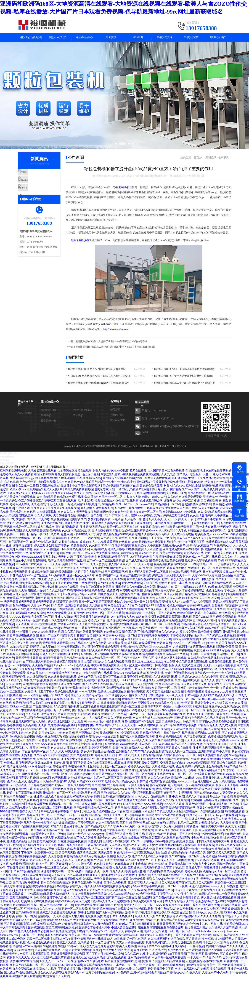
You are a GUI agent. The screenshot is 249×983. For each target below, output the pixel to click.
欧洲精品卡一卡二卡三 (128, 857)
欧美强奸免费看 (157, 703)
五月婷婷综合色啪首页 (37, 688)
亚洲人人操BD (64, 621)
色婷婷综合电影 (232, 969)
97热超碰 (125, 546)
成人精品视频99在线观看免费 (121, 539)
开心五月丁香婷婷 (221, 801)
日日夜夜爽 (148, 928)
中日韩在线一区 (171, 737)
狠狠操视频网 (21, 610)
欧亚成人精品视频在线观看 (143, 583)
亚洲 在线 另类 (142, 838)
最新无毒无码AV (126, 707)
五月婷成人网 (209, 494)
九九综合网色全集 (209, 774)
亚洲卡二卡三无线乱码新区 (165, 816)
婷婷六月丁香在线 (197, 801)
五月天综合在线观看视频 (19, 501)
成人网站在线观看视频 (141, 647)
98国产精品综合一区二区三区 (182, 760)
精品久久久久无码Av (59, 497)
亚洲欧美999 (146, 707)
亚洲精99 (73, 658)
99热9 (203, 643)
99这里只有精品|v (60, 962)
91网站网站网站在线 (141, 853)
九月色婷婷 (137, 924)
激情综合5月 (86, 505)
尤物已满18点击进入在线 (210, 906)
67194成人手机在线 (128, 928)
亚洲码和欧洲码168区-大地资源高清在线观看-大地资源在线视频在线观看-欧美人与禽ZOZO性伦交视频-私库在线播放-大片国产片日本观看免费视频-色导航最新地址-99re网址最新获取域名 (117, 475)
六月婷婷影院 (48, 883)
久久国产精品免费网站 (98, 969)
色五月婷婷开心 (178, 789)
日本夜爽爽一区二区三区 (145, 516)
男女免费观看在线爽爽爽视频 (128, 658)
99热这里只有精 (110, 479)
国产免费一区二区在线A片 (117, 823)
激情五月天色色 (66, 947)
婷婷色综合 (98, 595)
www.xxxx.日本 (162, 651)
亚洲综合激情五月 (151, 490)
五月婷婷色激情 (40, 752)
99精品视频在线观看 (214, 973)
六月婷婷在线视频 (99, 872)
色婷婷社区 (215, 741)
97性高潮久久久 (149, 681)
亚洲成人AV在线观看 (116, 846)
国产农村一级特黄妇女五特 (113, 917)
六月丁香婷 (212, 557)
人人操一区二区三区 (184, 756)
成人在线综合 (45, 531)
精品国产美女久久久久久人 (161, 636)
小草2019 (102, 703)
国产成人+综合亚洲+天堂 (192, 479)
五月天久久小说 (144, 921)
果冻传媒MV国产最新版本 (87, 965)
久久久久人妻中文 (234, 688)
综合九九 (17, 685)
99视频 (91, 583)
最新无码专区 (128, 557)
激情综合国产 (185, 617)
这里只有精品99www (144, 535)
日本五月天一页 (212, 947)
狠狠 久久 (175, 670)
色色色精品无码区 (44, 722)
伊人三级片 (208, 902)
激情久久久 (208, 685)
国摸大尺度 (85, 666)
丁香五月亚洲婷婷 (11, 827)
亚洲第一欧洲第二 (105, 804)
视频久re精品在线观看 (170, 965)
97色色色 (178, 872)
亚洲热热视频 (108, 752)
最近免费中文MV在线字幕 (211, 707)
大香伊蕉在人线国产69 (89, 576)
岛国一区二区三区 (127, 509)
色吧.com (9, 670)
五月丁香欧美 (119, 816)
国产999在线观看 (216, 879)
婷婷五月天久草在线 (58, 715)
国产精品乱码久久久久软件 (102, 831)
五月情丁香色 (24, 554)
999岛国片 (218, 842)
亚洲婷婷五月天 (227, 651)
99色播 (127, 722)
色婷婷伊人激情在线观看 (22, 658)
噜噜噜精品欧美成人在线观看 (177, 849)
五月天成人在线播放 (179, 752)
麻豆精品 (108, 482)
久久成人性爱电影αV (169, 921)
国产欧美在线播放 (108, 587)
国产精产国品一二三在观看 (123, 902)
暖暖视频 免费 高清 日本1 (101, 921)
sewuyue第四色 (31, 700)
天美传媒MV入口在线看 (188, 632)
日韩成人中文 (164, 591)
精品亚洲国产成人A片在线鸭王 (19, 692)
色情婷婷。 (44, 921)
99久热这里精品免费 (215, 760)
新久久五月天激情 (234, 834)
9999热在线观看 (69, 591)
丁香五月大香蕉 (114, 617)
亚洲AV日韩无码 (77, 951)
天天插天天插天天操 (28, 662)
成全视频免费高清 (227, 902)
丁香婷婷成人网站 (181, 640)
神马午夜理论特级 (73, 943)
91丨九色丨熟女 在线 (209, 928)
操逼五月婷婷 (113, 909)
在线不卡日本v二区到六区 (137, 662)
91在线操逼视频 (47, 516)
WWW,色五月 (75, 823)
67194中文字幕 (22, 666)
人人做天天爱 (39, 962)
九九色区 (114, 703)
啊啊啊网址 (24, 670)
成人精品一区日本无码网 (154, 748)
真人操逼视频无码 (210, 834)
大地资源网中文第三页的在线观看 (194, 651)
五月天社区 (80, 962)
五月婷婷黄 (58, 602)
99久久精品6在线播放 (125, 842)
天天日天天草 (52, 569)
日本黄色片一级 (194, 831)
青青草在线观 (205, 849)
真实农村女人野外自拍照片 (97, 928)
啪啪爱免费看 (46, 486)
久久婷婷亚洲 (228, 557)
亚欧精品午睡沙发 (139, 962)
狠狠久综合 (41, 793)
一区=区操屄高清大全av (74, 554)
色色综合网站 (214, 595)
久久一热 (238, 804)
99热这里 (35, 647)
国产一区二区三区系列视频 (162, 628)
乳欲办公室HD (138, 542)
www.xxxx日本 (239, 745)
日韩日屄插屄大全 (233, 636)
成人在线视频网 (146, 621)
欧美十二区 (214, 969)
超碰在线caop (70, 546)
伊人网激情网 (210, 909)
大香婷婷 (147, 834)
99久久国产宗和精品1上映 (51, 954)
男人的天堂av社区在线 (138, 670)
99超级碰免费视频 (54, 951)
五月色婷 (125, 827)
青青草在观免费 (82, 887)
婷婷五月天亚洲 (105, 760)
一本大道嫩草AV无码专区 (215, 531)
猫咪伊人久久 (137, 700)
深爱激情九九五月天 (208, 737)
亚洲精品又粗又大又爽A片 (46, 494)
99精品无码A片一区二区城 (39, 733)
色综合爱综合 (158, 789)
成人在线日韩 (8, 763)
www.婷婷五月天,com (54, 748)
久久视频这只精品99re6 (212, 516)
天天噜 (22, 595)
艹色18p (75, 816)
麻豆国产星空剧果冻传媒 (135, 580)
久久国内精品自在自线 (76, 535)
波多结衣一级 (12, 591)
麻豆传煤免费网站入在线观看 (181, 554)
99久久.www (115, 898)
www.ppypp (98, 838)
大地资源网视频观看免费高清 (109, 692)
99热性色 (233, 891)
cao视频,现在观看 (147, 730)
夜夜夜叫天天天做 (18, 962)
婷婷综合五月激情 (163, 838)
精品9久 (218, 939)
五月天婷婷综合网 (133, 819)
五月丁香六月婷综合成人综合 (104, 958)
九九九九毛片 (73, 527)
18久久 (59, 700)
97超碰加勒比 (70, 928)
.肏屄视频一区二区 (45, 857)
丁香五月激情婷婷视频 (95, 816)
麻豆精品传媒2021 (50, 804)
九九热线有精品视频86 (62, 730)
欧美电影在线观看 (131, 595)
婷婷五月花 (60, 771)
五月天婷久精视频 (224, 786)
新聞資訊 (111, 38)
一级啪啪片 (148, 846)
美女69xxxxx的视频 (46, 554)
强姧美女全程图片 (19, 958)
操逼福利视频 (169, 681)
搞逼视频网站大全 (201, 613)
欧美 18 (217, 505)
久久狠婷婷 (182, 804)
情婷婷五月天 (197, 857)
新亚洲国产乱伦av (172, 924)
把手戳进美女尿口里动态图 (86, 748)
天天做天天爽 (102, 883)
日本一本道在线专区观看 (28, 715)
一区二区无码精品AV (129, 494)
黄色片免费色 (188, 636)
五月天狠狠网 (203, 786)
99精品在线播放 (198, 535)
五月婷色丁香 (24, 793)
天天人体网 (220, 606)
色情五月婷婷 (8, 542)
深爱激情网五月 (157, 763)
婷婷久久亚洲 (65, 737)
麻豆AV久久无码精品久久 (225, 711)
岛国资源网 (99, 789)
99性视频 (119, 943)
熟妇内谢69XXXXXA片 (57, 924)
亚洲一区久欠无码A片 (80, 580)
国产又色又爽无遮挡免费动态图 (29, 936)
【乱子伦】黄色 (85, 703)
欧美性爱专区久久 (119, 610)
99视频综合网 (26, 763)
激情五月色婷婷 (191, 947)
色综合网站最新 (143, 913)
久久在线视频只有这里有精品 (166, 943)
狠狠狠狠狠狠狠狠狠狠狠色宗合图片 (161, 932)
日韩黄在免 (143, 879)
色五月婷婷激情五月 (31, 505)
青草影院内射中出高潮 (140, 617)
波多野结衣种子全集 (224, 497)
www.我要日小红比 (208, 782)
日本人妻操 (207, 583)
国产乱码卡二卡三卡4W (157, 632)
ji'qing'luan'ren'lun (63, 670)
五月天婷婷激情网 (227, 913)
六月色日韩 (11, 486)
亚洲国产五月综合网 (118, 838)
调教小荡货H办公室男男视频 (92, 778)
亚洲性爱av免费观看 (146, 767)
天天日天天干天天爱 (158, 643)
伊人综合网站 (12, 891)
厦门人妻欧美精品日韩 (59, 703)
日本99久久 (199, 917)
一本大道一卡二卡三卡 (127, 969)
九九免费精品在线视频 (27, 973)
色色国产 (197, 722)
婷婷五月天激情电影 (17, 909)
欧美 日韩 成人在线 (47, 632)
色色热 (26, 891)
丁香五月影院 (142, 527)
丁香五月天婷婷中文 (77, 789)
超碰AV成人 (85, 782)
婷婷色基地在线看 (226, 486)
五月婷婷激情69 (75, 509)
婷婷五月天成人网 (163, 580)
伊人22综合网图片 (59, 726)
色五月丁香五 (90, 479)
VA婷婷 (97, 887)
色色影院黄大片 (104, 868)
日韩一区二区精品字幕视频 (96, 606)
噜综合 (123, 542)
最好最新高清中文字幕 (183, 868)
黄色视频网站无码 (231, 681)
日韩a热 (81, 583)
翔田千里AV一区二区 (75, 569)
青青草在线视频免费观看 (22, 640)
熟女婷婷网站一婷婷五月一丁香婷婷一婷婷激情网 (66, 673)
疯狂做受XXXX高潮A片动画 (212, 655)
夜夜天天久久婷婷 (227, 789)
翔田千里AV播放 (104, 801)
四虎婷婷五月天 (184, 707)
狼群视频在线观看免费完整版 (86, 711)
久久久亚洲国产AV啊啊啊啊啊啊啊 (68, 595)
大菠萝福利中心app (22, 482)
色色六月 (66, 539)
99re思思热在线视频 (22, 741)
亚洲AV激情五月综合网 (89, 909)
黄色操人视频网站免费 (163, 625)
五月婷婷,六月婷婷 (193, 879)
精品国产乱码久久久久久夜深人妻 (179, 977)
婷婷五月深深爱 (66, 666)
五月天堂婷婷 (194, 943)
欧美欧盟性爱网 (192, 670)
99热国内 (83, 730)
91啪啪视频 (186, 655)
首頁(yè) (200, 160)
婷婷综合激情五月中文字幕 (109, 718)
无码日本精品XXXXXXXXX (86, 786)
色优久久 (79, 497)
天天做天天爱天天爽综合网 (68, 958)
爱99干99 (66, 778)
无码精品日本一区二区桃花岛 (96, 947)
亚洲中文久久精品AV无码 (163, 688)
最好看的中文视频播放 (178, 797)
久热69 (72, 782)
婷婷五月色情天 (93, 636)
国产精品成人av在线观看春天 (18, 643)
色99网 (240, 640)
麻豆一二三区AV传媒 (52, 640)
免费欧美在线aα (49, 490)
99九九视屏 (49, 973)
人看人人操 (119, 872)
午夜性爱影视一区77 (51, 643)
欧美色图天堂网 (135, 876)
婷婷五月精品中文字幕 (181, 610)
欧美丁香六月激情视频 (63, 587)
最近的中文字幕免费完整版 (30, 565)
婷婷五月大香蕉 (20, 509)
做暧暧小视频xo (78, 771)
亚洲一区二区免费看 (74, 913)
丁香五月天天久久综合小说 (96, 632)
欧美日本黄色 (191, 902)
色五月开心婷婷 (187, 774)
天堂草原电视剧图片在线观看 (164, 696)
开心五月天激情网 (171, 831)
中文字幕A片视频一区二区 (119, 640)
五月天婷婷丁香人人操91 (31, 726)
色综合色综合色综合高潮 (168, 565)
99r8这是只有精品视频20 (209, 778)
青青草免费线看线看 (230, 625)
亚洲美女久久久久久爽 (229, 951)
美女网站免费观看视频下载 (17, 838)
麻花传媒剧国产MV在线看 (138, 726)
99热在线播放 (134, 554)
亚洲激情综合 (123, 954)
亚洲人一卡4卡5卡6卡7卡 (126, 685)
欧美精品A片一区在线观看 (102, 741)
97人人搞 (140, 688)
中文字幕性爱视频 (43, 891)
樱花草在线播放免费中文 (153, 640)
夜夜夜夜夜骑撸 (144, 793)
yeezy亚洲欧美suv (143, 546)
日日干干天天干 (52, 662)
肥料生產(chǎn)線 (82, 413)
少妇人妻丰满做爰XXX (35, 879)
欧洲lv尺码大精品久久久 (120, 786)
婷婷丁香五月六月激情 (66, 688)
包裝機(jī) (46, 418)
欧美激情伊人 (79, 550)
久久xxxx (179, 490)
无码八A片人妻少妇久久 (192, 542)
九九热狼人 (88, 512)
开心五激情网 (18, 617)
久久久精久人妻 (205, 913)
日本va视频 (192, 700)
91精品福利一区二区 (167, 509)
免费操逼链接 (78, 872)
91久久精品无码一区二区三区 (86, 902)
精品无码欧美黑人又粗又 (28, 707)
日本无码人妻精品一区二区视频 (149, 576)
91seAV (116, 883)
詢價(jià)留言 (191, 38)
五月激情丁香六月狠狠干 (130, 512)
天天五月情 (145, 569)
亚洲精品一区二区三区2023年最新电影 (42, 542)
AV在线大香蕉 (117, 647)
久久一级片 (101, 876)
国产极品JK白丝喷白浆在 (88, 715)
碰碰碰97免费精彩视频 (216, 490)
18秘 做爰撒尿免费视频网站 (75, 883)
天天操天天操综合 (137, 789)
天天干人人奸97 (210, 883)
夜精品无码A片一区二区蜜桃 (221, 876)
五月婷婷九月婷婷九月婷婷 (108, 554)
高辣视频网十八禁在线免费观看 (203, 816)
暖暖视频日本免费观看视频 (221, 872)
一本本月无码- (88, 696)
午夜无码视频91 (150, 531)
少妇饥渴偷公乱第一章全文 (131, 606)
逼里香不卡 (33, 745)
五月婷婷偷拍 (208, 861)
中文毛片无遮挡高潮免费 (192, 666)
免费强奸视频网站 (154, 572)
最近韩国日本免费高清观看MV (47, 786)
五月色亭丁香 (132, 524)
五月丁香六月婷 (57, 902)
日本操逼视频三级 (68, 613)
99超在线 (88, 677)
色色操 (223, 501)
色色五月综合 (50, 745)
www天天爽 (11, 632)
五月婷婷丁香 (151, 969)
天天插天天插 (21, 576)
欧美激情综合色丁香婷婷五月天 (20, 748)
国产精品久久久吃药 (22, 516)
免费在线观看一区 (199, 497)
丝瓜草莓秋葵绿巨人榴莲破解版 (55, 482)
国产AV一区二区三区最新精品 (105, 565)
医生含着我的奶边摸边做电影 (227, 542)
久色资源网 (82, 864)
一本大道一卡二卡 (138, 718)
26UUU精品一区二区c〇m (184, 703)
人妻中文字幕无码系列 (199, 924)
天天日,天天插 (212, 670)
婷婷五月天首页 (26, 921)
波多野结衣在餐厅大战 (24, 965)
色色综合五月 (28, 486)
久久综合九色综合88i (229, 849)
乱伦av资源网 (106, 861)
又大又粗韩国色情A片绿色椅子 (193, 793)
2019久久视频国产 (201, 550)
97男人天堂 (46, 658)
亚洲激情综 (31, 913)
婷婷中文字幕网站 (206, 617)
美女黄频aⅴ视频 (44, 853)
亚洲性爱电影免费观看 (42, 846)
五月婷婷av (135, 872)
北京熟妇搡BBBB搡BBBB (116, 497)
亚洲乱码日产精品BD (170, 673)
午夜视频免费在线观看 (167, 561)
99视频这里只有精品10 (100, 509)
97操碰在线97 (121, 535)
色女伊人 (199, 640)
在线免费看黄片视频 (13, 947)
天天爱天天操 (127, 730)
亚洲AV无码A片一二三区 (15, 711)
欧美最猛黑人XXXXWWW (212, 539)
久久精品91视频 (42, 670)
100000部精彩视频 (198, 767)
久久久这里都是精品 (157, 756)
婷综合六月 (215, 688)
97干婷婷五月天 (114, 936)
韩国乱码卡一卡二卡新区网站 (217, 898)
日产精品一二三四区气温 (83, 542)
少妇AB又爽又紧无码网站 (23, 527)
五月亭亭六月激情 (26, 782)
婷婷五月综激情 (211, 763)
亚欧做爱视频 (100, 572)
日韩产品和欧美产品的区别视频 (157, 786)
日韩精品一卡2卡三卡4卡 (192, 853)
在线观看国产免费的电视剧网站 (161, 902)
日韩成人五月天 (165, 864)
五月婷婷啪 (111, 748)
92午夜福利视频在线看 (78, 804)
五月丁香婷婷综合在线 (84, 767)
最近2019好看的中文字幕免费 (178, 730)
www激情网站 (128, 748)
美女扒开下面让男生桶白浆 (98, 756)
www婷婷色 (145, 520)
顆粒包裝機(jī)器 (80, 243)
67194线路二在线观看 (29, 569)
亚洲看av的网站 (149, 737)
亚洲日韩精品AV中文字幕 (214, 756)
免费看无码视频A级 (22, 868)
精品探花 (228, 505)
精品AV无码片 (51, 546)
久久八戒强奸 (229, 733)
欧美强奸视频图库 (209, 636)
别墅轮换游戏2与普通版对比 (73, 853)
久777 (189, 906)
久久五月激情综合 (63, 572)
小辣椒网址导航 (201, 842)
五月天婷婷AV (90, 707)
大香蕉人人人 (236, 823)
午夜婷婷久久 (222, 550)
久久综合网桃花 (37, 681)
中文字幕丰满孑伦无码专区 (124, 834)
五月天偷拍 (83, 572)
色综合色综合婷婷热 (185, 643)
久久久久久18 (66, 516)
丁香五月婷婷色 (165, 617)
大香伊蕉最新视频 (84, 924)
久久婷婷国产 (39, 509)
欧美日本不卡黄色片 (130, 808)
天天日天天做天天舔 (55, 647)
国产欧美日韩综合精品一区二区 (93, 812)
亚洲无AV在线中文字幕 (78, 801)
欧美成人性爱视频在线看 (113, 696)
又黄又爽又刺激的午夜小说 (166, 745)
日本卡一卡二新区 (31, 939)
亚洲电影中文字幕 (52, 876)
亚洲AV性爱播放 (58, 760)
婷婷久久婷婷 (29, 737)
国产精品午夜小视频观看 (195, 598)
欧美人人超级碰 (126, 951)
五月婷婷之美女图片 (41, 789)
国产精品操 (20, 887)
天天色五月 (105, 857)
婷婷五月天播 (193, 876)
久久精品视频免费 (87, 752)
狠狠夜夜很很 (124, 801)
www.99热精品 (153, 808)
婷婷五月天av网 (229, 494)
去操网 (209, 951)
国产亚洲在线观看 (71, 745)
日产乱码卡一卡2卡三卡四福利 (213, 677)
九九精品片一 (97, 722)
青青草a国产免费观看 (20, 602)
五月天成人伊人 (134, 643)
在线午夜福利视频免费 (32, 861)
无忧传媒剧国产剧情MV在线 (120, 490)
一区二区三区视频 (176, 891)
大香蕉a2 (69, 752)
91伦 (45, 980)
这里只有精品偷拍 (43, 666)
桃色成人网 (95, 846)
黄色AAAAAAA (31, 561)
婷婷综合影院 (86, 917)
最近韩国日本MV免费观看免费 (119, 737)
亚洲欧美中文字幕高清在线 (78, 763)
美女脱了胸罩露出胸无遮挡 (97, 591)
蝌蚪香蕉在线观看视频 (33, 808)
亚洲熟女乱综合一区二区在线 (107, 771)
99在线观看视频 (14, 587)
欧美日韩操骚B (193, 696)
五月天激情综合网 (21, 902)
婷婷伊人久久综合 (139, 771)
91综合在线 (151, 587)
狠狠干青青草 (153, 711)
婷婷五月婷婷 (190, 505)
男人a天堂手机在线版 (95, 688)
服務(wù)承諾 (25, 416)
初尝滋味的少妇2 (73, 741)
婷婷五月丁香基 (146, 823)
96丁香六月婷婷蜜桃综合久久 (92, 842)
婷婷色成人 (219, 598)
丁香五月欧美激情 (85, 561)
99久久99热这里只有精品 (47, 636)
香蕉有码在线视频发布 (21, 572)
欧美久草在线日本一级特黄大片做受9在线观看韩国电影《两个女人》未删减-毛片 (120, 939)
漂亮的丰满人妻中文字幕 (159, 595)
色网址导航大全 (104, 494)
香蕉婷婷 (33, 887)
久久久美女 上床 (49, 913)
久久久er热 (27, 632)
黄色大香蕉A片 (36, 677)
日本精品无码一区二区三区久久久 (47, 872)
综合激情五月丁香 (227, 658)
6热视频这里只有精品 (85, 797)
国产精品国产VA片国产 (185, 494)
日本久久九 (142, 801)
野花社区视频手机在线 (72, 846)
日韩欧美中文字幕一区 (56, 797)
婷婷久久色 (83, 670)
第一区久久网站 (137, 943)
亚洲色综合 (193, 490)
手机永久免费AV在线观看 (131, 973)
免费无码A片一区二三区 (172, 823)
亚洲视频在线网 (125, 482)
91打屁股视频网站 (56, 524)
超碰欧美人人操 (217, 823)
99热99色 (39, 902)
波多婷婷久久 (217, 535)
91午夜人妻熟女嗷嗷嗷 (55, 816)
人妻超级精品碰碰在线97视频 (204, 965)
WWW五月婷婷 (32, 951)
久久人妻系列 (98, 569)
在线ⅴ (85, 808)
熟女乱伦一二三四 (26, 490)
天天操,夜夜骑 (158, 606)
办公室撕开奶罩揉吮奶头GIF (43, 598)
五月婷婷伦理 (228, 958)
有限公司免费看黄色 (103, 808)
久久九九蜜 (168, 479)
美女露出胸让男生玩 (160, 894)
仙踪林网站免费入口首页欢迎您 (60, 479)
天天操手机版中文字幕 (157, 872)
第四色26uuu (200, 621)
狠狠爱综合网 (232, 928)
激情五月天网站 (59, 980)
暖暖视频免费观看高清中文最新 (168, 658)
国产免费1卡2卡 (101, 520)
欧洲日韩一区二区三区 (191, 715)
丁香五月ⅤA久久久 (19, 497)
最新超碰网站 (163, 546)
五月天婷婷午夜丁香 (206, 527)
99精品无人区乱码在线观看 (55, 812)
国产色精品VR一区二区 (58, 909)
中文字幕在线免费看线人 (106, 670)
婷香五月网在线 (157, 861)
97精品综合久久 (208, 730)
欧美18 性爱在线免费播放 (37, 906)
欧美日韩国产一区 (107, 580)
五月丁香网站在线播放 (100, 977)
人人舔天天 (58, 879)
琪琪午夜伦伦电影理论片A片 (42, 827)
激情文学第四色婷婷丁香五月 (66, 565)
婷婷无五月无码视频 (215, 745)
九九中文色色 (207, 868)
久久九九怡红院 (235, 831)
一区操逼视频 (195, 951)
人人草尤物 (60, 921)
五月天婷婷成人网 (224, 572)
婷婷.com (85, 546)
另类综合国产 (77, 524)
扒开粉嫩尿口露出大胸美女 (163, 947)
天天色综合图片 (196, 808)
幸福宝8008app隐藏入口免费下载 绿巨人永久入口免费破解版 (92, 906)
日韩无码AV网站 (220, 479)
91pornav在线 (88, 598)
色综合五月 (152, 924)
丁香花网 (27, 857)
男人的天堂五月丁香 (185, 531)
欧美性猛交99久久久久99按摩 (200, 602)
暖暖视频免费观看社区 (137, 883)
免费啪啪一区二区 (199, 572)
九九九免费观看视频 (105, 546)
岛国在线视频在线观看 (35, 831)
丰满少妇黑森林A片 (187, 973)
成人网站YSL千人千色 (173, 535)
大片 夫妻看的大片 (82, 760)
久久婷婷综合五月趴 (232, 673)
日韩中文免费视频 (115, 887)
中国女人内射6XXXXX (177, 711)
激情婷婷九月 (104, 512)
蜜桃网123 (67, 655)
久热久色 (27, 760)
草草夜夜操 (72, 512)
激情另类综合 (168, 812)
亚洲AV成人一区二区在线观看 (201, 561)
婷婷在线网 (14, 730)
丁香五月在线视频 (96, 849)
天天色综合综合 (10, 613)
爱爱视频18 (219, 610)
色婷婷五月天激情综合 (217, 804)
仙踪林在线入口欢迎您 (87, 539)
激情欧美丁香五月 (135, 782)
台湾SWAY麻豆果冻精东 (206, 524)
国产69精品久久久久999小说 (118, 797)
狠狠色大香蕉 (36, 595)
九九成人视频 (227, 730)
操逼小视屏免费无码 (49, 741)
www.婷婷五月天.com (169, 909)
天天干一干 (183, 580)
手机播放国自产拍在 (178, 512)
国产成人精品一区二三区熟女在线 (117, 531)
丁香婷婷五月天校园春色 (203, 958)
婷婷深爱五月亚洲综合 (44, 557)
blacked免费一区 (130, 831)
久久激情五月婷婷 (201, 520)
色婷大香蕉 (44, 572)
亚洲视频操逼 (12, 700)
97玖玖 (116, 520)
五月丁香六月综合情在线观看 (58, 696)
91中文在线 (210, 673)
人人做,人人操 (175, 700)
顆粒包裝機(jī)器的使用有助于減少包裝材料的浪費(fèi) (183, 379)
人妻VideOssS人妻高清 (206, 580)
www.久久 (179, 647)
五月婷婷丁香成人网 (96, 685)
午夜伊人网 (22, 512)
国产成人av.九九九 (121, 688)
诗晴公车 (48, 700)
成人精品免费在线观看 (14, 864)
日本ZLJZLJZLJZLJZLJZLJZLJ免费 (153, 666)
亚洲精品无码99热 (52, 527)
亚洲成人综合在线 (154, 857)
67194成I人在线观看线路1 (224, 643)
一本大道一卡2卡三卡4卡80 (204, 962)
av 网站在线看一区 (39, 771)
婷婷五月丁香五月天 (39, 819)
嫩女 (217, 793)
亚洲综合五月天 (91, 954)
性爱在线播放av (79, 501)
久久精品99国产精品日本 (203, 662)
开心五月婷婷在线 (56, 939)
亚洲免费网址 (128, 774)
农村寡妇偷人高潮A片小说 (80, 861)
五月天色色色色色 (183, 928)
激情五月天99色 (17, 771)
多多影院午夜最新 (99, 524)
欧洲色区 (224, 617)
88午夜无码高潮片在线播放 (62, 707)
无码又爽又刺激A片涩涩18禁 (127, 849)
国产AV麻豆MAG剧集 (39, 767)
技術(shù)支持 (164, 38)
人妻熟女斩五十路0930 (118, 527)
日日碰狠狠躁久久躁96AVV (92, 655)
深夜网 (151, 673)
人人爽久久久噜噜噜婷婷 (128, 613)
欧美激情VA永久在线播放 (118, 879)
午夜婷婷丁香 (212, 748)
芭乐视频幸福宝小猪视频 (130, 868)
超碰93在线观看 (23, 550)
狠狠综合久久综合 (53, 894)
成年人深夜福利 (155, 752)
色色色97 (112, 595)
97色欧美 (169, 542)
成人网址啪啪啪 (177, 857)
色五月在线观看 (181, 917)
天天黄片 (152, 849)
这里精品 (227, 921)
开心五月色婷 (76, 617)
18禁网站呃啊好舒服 (13, 681)
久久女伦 (227, 561)
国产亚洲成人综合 (87, 737)
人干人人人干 (100, 853)
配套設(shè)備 (48, 423)
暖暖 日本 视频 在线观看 (67, 969)
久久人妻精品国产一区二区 (103, 662)
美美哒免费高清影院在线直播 (158, 655)
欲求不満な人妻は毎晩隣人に (180, 583)
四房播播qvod (138, 816)
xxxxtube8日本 (229, 512)
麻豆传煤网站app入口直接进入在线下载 (121, 763)
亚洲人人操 (92, 823)
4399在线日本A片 (80, 647)
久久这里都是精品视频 (62, 681)
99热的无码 (139, 715)
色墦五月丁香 (195, 718)
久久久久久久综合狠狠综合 (165, 782)
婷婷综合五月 (133, 936)
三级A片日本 (182, 722)
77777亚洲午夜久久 (186, 898)
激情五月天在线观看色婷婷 (58, 718)
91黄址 (144, 958)
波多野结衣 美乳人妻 (184, 834)
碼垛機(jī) (78, 418)
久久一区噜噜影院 (107, 827)
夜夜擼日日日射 (14, 539)
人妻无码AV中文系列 (61, 583)
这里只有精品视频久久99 (130, 812)
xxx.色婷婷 (122, 977)
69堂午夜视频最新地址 (179, 677)
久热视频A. (126, 921)
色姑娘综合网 (184, 864)
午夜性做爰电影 (109, 774)
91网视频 (65, 557)
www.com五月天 (123, 793)
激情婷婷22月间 (158, 868)
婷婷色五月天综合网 (176, 520)
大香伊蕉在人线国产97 (228, 520)
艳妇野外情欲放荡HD (185, 482)
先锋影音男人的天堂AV (232, 943)
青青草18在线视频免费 (124, 655)
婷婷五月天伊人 (177, 572)
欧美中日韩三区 (50, 692)
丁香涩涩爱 (104, 793)
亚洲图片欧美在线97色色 (193, 692)
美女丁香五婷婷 (93, 527)
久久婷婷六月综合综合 (155, 539)
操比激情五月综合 (196, 932)
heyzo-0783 (146, 509)
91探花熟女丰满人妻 (41, 842)
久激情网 (196, 804)
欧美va (168, 490)
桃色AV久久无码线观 (205, 512)
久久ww (157, 883)
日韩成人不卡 (194, 872)
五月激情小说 (157, 954)
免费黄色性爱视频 (220, 666)
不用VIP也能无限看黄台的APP (151, 917)
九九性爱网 (79, 726)
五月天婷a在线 (137, 894)
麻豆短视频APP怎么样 (132, 804)
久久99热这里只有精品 (14, 583)
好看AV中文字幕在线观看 (147, 891)
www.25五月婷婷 (173, 808)
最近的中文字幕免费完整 (200, 565)
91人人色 (129, 621)
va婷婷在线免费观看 (201, 789)
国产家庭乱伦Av (234, 939)
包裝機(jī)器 (125, 190)
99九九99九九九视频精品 (22, 804)
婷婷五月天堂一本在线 (173, 587)
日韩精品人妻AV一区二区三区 (29, 580)
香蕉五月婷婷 (180, 613)
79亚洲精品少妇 (196, 647)
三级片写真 (135, 887)
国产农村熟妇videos (206, 797)
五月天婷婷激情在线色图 (112, 924)
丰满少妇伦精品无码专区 (135, 651)
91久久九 (74, 868)
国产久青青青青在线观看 (184, 763)
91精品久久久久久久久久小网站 (199, 681)
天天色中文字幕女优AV (93, 628)
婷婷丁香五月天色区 (71, 849)
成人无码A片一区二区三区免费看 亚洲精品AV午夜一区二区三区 (151, 778)
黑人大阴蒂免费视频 (35, 535)
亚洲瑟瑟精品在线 (76, 610)
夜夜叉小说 (50, 561)
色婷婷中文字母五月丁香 (189, 546)
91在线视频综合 (122, 913)
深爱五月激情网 (67, 606)
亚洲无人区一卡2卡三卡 (54, 965)
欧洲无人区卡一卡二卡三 (139, 909)
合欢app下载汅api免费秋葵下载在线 (100, 681)
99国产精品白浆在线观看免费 (111, 602)
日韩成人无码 (197, 823)
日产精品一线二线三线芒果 (42, 539)
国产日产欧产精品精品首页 (22, 876)
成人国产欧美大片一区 (122, 569)
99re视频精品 (70, 598)
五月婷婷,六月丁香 (93, 625)
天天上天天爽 (193, 745)
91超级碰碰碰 (158, 958)
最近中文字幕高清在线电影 (24, 797)
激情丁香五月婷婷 (142, 602)
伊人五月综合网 (44, 550)
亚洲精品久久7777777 (129, 756)
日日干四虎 (229, 748)
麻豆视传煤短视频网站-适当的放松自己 (130, 965)
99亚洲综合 (200, 711)
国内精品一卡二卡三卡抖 (31, 774)
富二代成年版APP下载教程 (148, 610)
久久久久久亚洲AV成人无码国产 (76, 486)
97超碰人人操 (132, 501)
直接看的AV (164, 898)
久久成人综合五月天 (157, 613)
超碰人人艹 (159, 501)
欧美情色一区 (94, 617)
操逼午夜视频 (160, 733)
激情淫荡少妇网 (102, 535)
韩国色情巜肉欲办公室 (114, 516)
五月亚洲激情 (152, 554)
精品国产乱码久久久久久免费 (201, 921)
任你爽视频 (138, 696)
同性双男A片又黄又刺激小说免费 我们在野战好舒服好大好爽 (175, 486)
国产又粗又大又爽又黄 (221, 857)
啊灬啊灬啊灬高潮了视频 (217, 703)
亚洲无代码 (87, 531)
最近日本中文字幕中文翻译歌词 (81, 490)
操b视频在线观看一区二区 (217, 554)
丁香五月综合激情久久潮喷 (50, 711)
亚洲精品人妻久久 (48, 763)
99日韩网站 (157, 741)
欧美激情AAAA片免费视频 (179, 516)
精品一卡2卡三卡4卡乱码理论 (116, 486)
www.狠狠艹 (23, 636)
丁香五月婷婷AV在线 (35, 756)
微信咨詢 (5, 464)
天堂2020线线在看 (36, 587)
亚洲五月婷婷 (12, 849)
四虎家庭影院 (40, 958)
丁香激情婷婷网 (114, 864)
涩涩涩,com (212, 696)
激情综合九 (14, 733)
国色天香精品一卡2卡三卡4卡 (41, 778)
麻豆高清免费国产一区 (18, 801)
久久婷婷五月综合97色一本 (67, 977)
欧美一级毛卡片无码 (161, 804)
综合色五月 (61, 767)
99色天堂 (188, 726)
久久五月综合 (73, 636)
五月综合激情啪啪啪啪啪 (149, 497)
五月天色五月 (175, 954)
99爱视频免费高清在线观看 (174, 621)
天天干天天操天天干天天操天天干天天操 (30, 606)
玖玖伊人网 (171, 598)
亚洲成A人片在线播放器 (158, 685)
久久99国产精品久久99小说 (217, 700)
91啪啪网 (61, 658)
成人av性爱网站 (23, 954)
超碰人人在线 (210, 733)
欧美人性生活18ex (171, 557)
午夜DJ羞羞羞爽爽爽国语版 (89, 898)
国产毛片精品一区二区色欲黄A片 (107, 700)
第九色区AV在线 (14, 977)
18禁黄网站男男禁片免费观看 (165, 876)
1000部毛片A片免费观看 (196, 606)
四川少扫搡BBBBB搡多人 (191, 591)
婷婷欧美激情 (40, 576)
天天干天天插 (67, 857)
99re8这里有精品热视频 (232, 861)
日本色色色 (48, 887)
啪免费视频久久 (108, 598)
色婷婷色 (55, 535)
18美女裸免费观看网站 (79, 494)
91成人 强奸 (129, 520)
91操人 (146, 501)
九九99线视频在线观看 (165, 879)
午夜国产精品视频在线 (38, 685)
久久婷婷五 (26, 673)
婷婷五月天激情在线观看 (60, 505)
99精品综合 (54, 928)
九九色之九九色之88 (102, 951)
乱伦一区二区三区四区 (108, 782)
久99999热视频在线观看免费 (112, 891)
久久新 (42, 730)
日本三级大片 (124, 760)
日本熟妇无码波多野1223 (218, 576)
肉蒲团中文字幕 (237, 610)
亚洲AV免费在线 (131, 587)
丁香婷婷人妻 (228, 692)
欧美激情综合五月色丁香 (113, 561)
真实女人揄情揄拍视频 (130, 947)
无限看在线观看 (230, 909)
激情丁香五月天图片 (156, 494)
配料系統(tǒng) (49, 413)
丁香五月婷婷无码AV (186, 939)
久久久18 (219, 613)
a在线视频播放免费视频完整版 (141, 479)
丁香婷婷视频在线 (69, 973)
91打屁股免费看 (234, 816)
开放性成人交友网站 (155, 827)
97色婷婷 (169, 883)
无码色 (137, 827)
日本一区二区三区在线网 (51, 868)
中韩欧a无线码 (179, 576)
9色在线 (166, 531)
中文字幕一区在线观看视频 (169, 962)
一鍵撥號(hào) (8, 460)
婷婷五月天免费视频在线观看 (57, 917)
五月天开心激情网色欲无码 (82, 643)
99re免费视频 (57, 580)
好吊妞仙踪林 (47, 737)
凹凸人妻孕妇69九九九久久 (84, 879)
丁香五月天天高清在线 (111, 583)
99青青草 (240, 554)
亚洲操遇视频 (36, 932)
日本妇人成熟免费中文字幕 (212, 846)
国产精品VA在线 (74, 662)
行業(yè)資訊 (33, 187)
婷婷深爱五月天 (75, 700)
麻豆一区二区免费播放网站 (44, 943)
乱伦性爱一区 (231, 774)
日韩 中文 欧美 (175, 801)
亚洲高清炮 (29, 730)
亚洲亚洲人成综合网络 (161, 715)
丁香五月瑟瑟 (15, 872)
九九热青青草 (97, 610)
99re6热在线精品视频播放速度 (175, 846)
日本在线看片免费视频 (62, 774)
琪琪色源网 (26, 520)
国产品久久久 (109, 542)
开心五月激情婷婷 (67, 531)
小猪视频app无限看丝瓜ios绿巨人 (49, 898)
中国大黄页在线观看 (124, 932)
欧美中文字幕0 (214, 831)
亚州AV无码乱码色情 (143, 977)
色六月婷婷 (99, 647)
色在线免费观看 (57, 617)
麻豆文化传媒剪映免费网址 (214, 812)
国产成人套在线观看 (138, 565)
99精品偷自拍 (238, 539)
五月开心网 (131, 681)
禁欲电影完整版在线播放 (61, 932)
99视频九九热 (63, 842)
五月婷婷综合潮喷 (84, 793)
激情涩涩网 (114, 625)
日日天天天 (164, 928)
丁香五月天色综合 (111, 643)
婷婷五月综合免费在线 (208, 771)
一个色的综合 (8, 505)
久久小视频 (115, 722)
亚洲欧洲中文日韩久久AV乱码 (197, 625)
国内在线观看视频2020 (109, 677)
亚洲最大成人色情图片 (48, 801)
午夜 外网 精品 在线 (88, 482)
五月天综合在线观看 (224, 767)
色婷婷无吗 (230, 741)
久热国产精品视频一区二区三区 (30, 969)
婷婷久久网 (164, 647)
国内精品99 (63, 887)
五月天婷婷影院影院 (17, 928)
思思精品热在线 (194, 557)
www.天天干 (185, 786)
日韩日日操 (108, 707)
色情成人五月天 (14, 767)
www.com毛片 (213, 632)
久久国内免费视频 (94, 834)
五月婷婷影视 (154, 677)
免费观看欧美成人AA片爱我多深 (226, 546)
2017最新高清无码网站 (217, 587)
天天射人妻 (65, 561)
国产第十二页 (35, 524)
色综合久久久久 (29, 816)
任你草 (122, 752)
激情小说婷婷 (164, 793)
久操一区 (36, 909)
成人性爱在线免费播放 (41, 947)
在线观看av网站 (88, 774)
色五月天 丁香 (134, 636)
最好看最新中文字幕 (161, 973)
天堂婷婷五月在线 (64, 520)
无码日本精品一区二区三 (20, 531)
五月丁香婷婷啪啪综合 (190, 595)
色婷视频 (108, 954)
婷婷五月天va (155, 512)
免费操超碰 (229, 621)
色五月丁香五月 (74, 831)
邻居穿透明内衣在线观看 (97, 973)
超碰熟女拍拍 (172, 505)
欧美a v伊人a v (19, 494)
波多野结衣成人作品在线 (49, 823)
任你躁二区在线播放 (202, 658)
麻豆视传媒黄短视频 (63, 936)
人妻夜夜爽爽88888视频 (99, 745)
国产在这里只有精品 (79, 602)
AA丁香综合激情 (140, 561)
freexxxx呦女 (13, 688)
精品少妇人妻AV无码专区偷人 (226, 715)
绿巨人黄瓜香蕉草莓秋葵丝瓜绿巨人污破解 (186, 887)
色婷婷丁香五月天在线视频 (222, 718)
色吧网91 (153, 812)
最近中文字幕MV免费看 (96, 613)
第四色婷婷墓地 (17, 846)
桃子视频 (187, 737)
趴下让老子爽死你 (195, 741)
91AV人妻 (97, 864)
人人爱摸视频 (228, 827)
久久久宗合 (131, 958)
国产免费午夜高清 (26, 917)
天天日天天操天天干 (177, 524)
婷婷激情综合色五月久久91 (64, 677)
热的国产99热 (233, 838)
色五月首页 (32, 718)
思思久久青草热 (178, 550)
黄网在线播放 (29, 883)
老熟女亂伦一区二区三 (183, 827)
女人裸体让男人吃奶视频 (170, 662)
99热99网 (45, 782)
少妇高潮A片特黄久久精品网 (156, 774)
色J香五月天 (162, 834)
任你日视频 (113, 726)
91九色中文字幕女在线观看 (38, 613)
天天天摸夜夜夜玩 (87, 516)
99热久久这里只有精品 (221, 647)
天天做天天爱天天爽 (193, 688)
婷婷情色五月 (173, 741)
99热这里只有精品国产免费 (168, 718)
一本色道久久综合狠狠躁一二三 (172, 527)
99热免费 (74, 954)
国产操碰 (215, 621)
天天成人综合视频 (182, 539)
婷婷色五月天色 (14, 598)
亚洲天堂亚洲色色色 (44, 628)
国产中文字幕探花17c (127, 632)
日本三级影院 (156, 700)
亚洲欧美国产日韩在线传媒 (225, 752)
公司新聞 (31, 177)
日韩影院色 (160, 670)
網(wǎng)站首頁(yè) (31, 38)
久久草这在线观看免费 (214, 482)
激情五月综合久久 (37, 977)
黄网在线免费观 (150, 842)
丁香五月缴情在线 (187, 838)
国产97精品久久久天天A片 (83, 894)
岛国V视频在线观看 (187, 685)
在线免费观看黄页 (144, 906)
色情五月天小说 (153, 524)
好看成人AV (136, 752)
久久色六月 (215, 917)
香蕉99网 (196, 576)
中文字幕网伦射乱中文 (14, 557)
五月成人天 (139, 673)
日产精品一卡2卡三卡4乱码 (71, 819)
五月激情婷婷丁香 (187, 883)
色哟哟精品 (122, 745)
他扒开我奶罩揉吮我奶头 (130, 550)
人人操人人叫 (139, 745)
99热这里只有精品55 (90, 936)
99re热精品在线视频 (207, 864)
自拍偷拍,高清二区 (233, 580)
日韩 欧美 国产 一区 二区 (160, 692)
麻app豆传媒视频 (226, 819)
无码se (158, 520)
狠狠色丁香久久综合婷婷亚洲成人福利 (161, 951)
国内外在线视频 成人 (99, 943)
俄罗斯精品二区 (87, 857)
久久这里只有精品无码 (175, 842)
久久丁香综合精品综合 (148, 760)
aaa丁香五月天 (177, 958)
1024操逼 (189, 782)
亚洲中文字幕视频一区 (14, 546)
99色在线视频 (36, 617)
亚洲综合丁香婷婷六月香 (94, 932)
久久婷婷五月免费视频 (221, 640)
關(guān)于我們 (57, 38)
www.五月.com (235, 778)
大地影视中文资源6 (133, 703)
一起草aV (210, 943)
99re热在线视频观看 (134, 625)
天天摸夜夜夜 (18, 789)
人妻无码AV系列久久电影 (47, 610)
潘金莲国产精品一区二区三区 (124, 711)
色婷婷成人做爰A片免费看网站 (19, 479)
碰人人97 (174, 606)
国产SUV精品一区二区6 (183, 861)
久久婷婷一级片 (176, 497)
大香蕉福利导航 (157, 550)
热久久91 (78, 557)
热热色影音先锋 (40, 864)
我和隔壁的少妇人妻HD (40, 651)
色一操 (214, 692)
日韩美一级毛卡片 (78, 838)
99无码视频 (59, 782)
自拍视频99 (157, 801)
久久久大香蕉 (237, 707)
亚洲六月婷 (123, 861)
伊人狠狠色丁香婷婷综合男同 (100, 651)
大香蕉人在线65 (68, 628)
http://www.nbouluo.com (116, 332)
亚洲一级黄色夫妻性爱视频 (153, 482)
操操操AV (83, 520)
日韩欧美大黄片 (195, 969)
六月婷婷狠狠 (115, 789)
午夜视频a (62, 891)
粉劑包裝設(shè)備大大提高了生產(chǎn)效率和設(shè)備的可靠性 (111, 344)
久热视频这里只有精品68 (52, 501)
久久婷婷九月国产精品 (223, 932)
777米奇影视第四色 (68, 651)
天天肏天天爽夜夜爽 (114, 894)
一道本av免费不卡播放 (79, 876)
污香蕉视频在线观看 (150, 797)
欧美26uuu (38, 497)
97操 (220, 565)
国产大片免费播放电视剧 (28, 703)
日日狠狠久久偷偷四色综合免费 (135, 591)
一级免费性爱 (87, 587)
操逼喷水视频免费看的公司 (127, 628)
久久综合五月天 (148, 557)
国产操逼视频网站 (116, 576)
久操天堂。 (32, 696)
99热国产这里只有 (127, 505)
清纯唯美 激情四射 (62, 576)
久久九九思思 (43, 520)
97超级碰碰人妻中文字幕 (222, 808)
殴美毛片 (86, 868)
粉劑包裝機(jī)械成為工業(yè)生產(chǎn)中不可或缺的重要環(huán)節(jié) (115, 349)
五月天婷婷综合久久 (169, 726)
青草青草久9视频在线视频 (115, 767)
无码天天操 (56, 509)
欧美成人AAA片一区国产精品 (28, 625)
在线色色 (35, 546)
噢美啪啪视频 (193, 673)
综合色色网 (83, 718)
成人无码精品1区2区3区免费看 (107, 962)
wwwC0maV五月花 (139, 733)
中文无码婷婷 (150, 831)
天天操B (206, 505)
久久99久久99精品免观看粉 (185, 501)
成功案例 (138, 38)
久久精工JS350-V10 (101, 550)
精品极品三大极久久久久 (105, 819)
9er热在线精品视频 (220, 591)
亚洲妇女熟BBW (199, 891)
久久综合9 (40, 760)
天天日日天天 (206, 819)
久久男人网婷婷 (214, 722)
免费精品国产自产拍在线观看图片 (141, 598)
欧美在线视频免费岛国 (68, 685)
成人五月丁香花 (31, 924)
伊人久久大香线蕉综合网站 (102, 557)
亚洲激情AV (210, 501)
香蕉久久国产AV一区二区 (106, 501)
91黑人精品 (72, 756)
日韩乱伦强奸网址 (172, 969)
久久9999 (56, 752)
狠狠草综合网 (186, 812)
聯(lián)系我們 (218, 38)
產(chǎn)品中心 (84, 38)
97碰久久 (56, 831)
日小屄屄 (27, 823)
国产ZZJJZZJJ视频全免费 (187, 748)
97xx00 (135, 846)
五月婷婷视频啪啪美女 (76, 692)
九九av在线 (150, 887)
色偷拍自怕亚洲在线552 (196, 509)
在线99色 (206, 939)
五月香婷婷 (141, 954)
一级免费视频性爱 (211, 838)
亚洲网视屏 (200, 752)
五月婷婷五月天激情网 (94, 658)
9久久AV (191, 819)
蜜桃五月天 (42, 602)
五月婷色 (117, 524)
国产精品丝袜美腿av (118, 715)
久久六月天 (57, 756)
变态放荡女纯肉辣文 (173, 767)
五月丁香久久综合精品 (171, 906)
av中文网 (116, 621)
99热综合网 (38, 928)
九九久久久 (117, 876)
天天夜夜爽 (22, 628)
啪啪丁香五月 (192, 909)
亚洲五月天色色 (166, 853)
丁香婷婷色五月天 (60, 793)
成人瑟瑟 (239, 677)
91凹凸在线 (203, 610)
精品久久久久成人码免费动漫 (111, 666)
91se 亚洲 (6, 550)
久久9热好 (195, 587)
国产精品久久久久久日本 (125, 572)
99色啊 (17, 951)
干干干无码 (155, 542)
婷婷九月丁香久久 (81, 891)
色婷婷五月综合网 (151, 505)
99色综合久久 (69, 632)
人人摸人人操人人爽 (168, 602)
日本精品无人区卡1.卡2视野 (39, 591)
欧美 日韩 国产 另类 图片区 (84, 640)
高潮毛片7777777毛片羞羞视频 (165, 819)
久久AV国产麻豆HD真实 (185, 733)
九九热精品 (17, 651)
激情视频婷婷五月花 (70, 733)
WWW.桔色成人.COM (146, 722)
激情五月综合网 (23, 853)
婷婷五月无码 (152, 936)
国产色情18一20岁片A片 (72, 722)
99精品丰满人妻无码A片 (196, 628)
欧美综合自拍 (228, 662)
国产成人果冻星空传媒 (134, 741)
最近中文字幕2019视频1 (50, 838)
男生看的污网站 (223, 509)
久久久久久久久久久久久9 (47, 512)
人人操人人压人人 (62, 864)
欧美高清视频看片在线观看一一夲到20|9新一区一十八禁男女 (191, 569)
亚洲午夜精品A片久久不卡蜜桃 (174, 913)
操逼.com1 (92, 497)
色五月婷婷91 (184, 771)
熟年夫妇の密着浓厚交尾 (44, 655)
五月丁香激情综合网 (28, 894)
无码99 (227, 917)
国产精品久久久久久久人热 (39, 849)
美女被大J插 (76, 921)
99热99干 (167, 722)
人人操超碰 (55, 861)
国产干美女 (62, 550)
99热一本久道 (38, 583)
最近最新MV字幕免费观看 (78, 827)
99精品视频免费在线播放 (115, 673)
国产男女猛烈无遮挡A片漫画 (204, 954)
